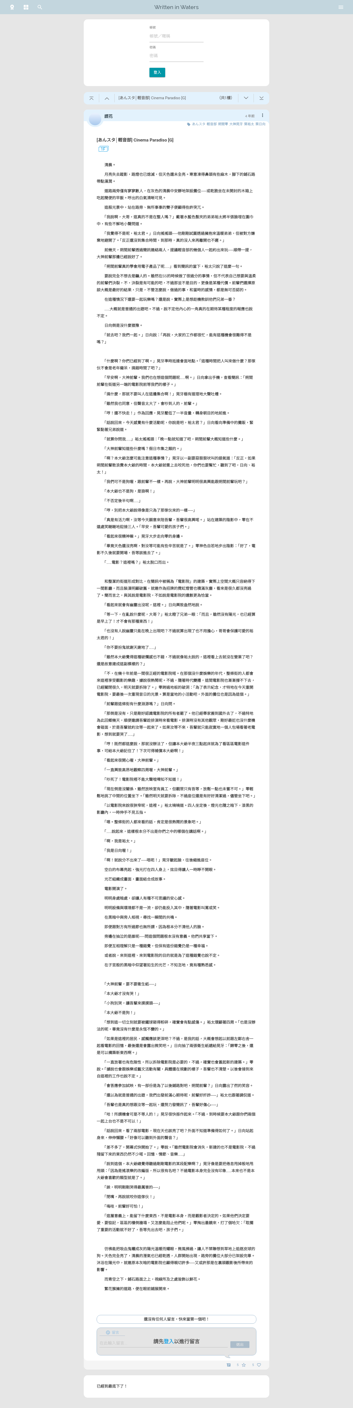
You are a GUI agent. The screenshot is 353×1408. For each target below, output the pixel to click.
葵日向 (260, 124)
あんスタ (198, 124)
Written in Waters (176, 7)
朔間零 (223, 124)
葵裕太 (249, 124)
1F (101, 149)
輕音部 (212, 124)
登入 (157, 72)
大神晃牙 (236, 124)
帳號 (152, 27)
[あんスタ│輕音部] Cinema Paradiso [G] (135, 140)
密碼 (152, 47)
